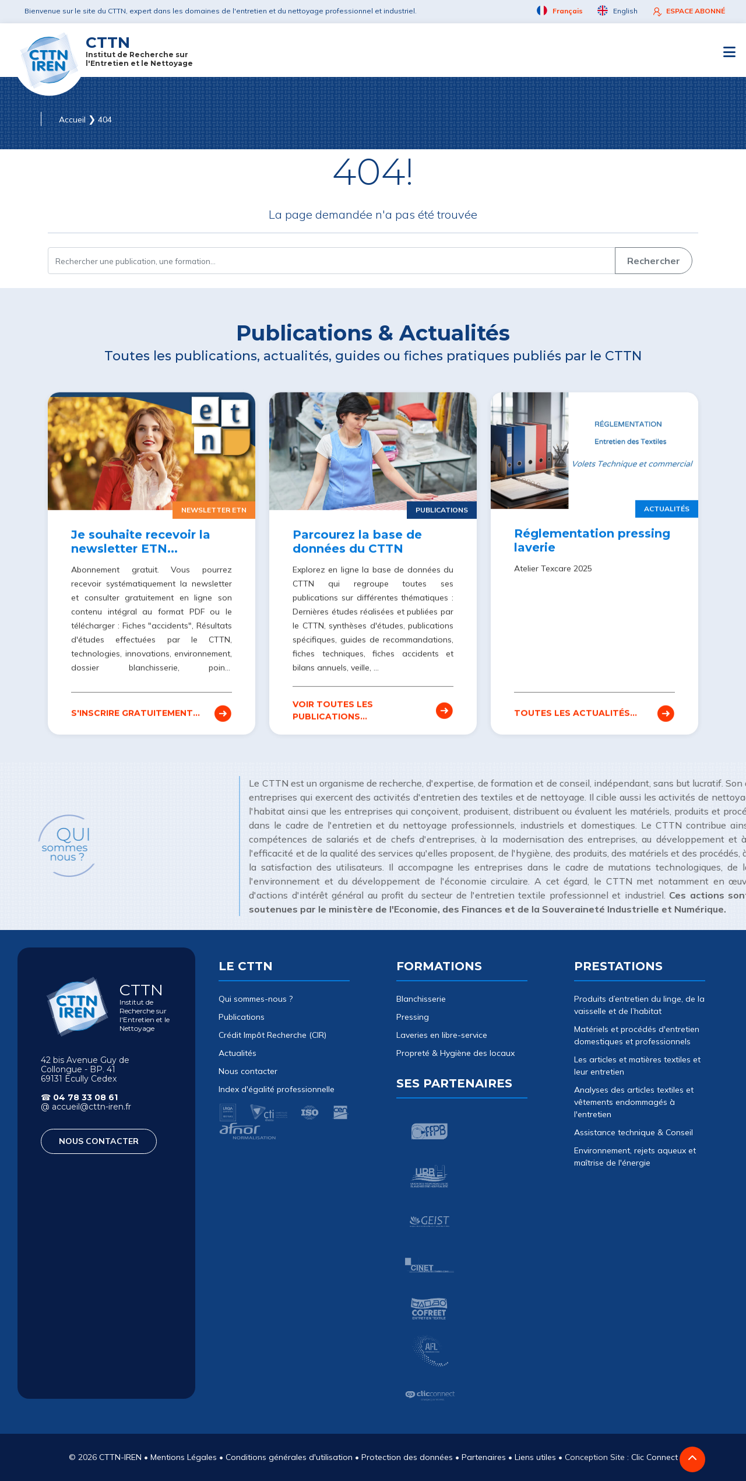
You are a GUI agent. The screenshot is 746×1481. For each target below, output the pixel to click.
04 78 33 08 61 (85, 1097)
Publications (242, 1017)
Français (559, 11)
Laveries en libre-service (441, 1035)
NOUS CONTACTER (99, 1141)
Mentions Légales (183, 1457)
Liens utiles (535, 1457)
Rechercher (653, 260)
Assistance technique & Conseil (633, 1132)
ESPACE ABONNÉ (688, 11)
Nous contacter (248, 1071)
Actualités (237, 1053)
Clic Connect (654, 1457)
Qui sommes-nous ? (256, 999)
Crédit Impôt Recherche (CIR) (272, 1035)
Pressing (412, 1017)
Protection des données (407, 1457)
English (617, 11)
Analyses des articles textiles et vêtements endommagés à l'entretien (634, 1102)
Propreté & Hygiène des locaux (455, 1053)
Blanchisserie (421, 999)
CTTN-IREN (120, 1457)
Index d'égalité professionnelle (277, 1089)
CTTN (139, 50)
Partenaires (484, 1457)
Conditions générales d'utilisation (289, 1457)
